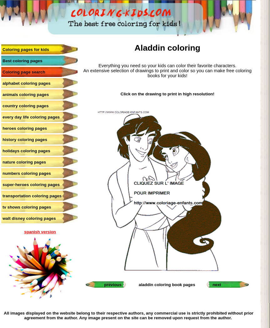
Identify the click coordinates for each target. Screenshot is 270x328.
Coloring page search (24, 72)
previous (113, 284)
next (216, 284)
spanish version (40, 232)
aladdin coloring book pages (167, 284)
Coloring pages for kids (26, 49)
